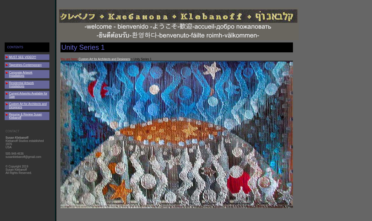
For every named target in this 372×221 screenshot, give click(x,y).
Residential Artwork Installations (21, 84)
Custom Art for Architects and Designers (104, 59)
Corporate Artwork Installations (21, 74)
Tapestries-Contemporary (25, 65)
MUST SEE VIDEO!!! (22, 57)
